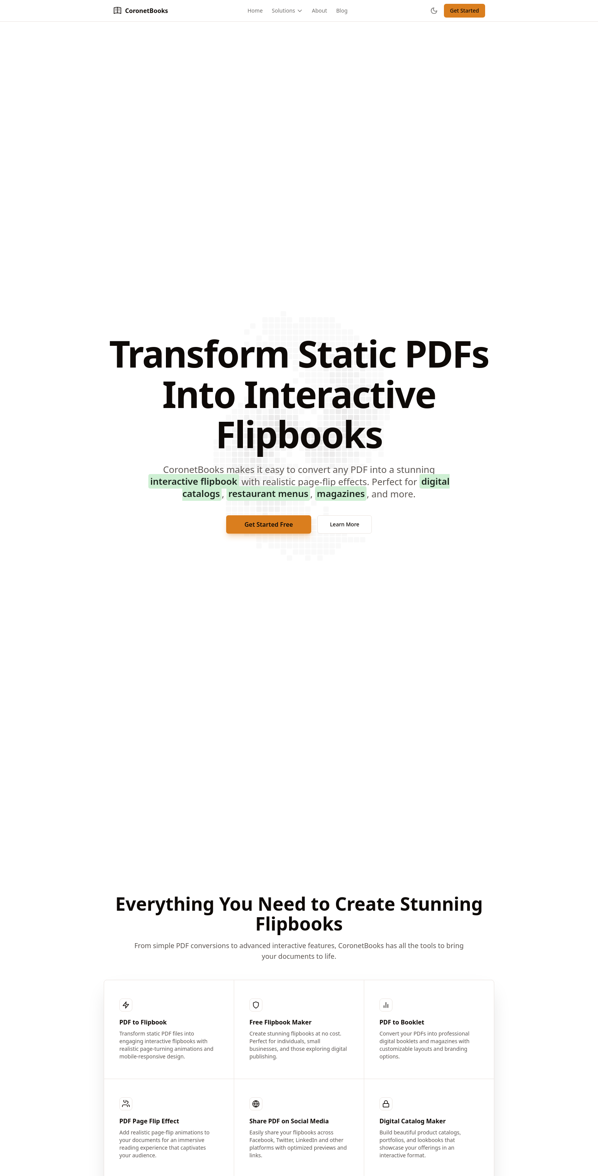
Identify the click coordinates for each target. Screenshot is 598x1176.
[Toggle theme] (434, 11)
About (319, 10)
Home (255, 10)
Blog (342, 10)
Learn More (344, 524)
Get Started (464, 10)
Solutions (287, 10)
